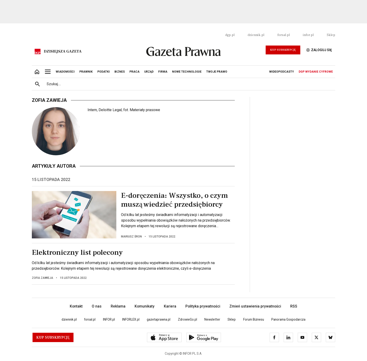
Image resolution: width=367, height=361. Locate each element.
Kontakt (76, 306)
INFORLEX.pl (130, 319)
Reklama (118, 306)
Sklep (331, 35)
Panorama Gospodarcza (288, 319)
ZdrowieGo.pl (187, 319)
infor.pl (308, 35)
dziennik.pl (256, 35)
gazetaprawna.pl (158, 319)
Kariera (170, 306)
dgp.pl (230, 35)
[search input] (189, 84)
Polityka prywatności (202, 306)
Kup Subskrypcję (283, 50)
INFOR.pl (109, 319)
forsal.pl (283, 35)
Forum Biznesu (253, 319)
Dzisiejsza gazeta (62, 51)
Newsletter (212, 319)
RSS (293, 306)
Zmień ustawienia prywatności (255, 306)
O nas (97, 306)
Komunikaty (144, 306)
